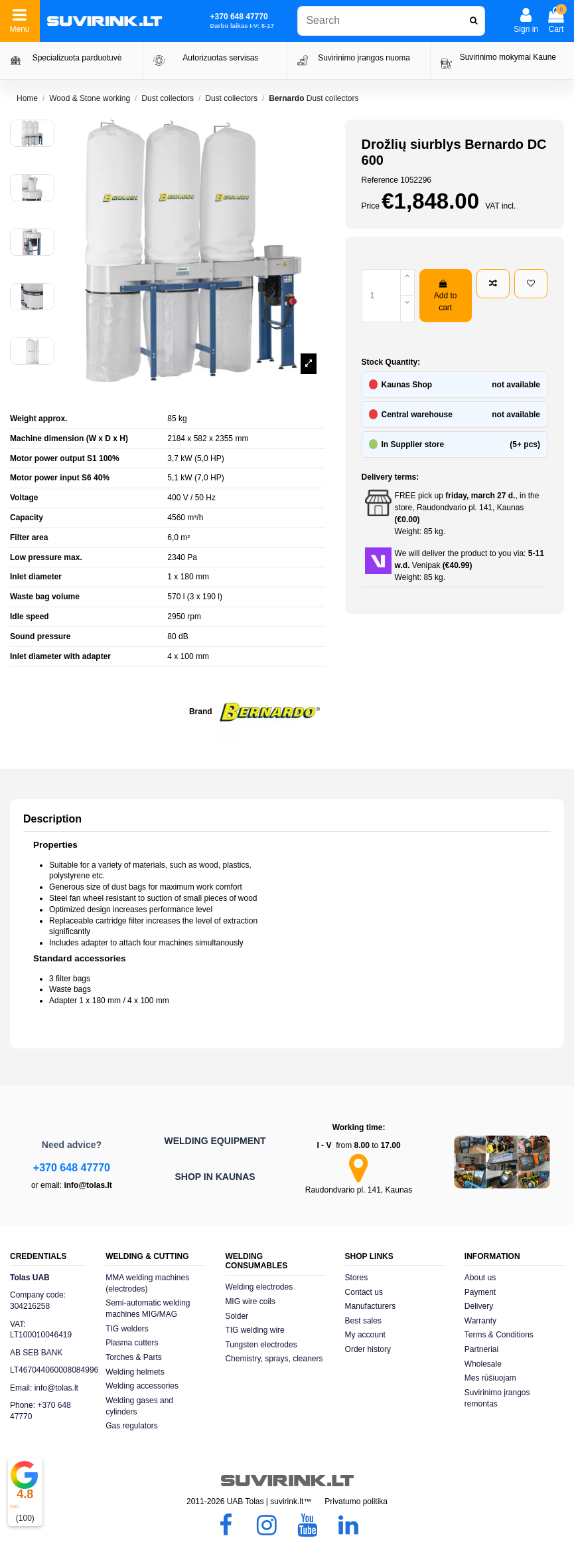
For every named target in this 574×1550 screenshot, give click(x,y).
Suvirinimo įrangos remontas (497, 1398)
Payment (480, 1292)
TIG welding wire (254, 1330)
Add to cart (445, 296)
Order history (368, 1349)
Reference (380, 180)
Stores (356, 1277)
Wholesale (483, 1364)
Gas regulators (132, 1425)
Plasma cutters (132, 1342)
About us (480, 1277)
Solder (236, 1316)
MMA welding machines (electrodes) (147, 1283)
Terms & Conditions (499, 1334)
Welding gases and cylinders (139, 1406)
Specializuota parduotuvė (77, 57)
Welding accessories (142, 1386)
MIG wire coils (250, 1301)
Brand (200, 711)
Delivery (479, 1306)
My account (365, 1334)
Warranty (480, 1320)
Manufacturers (370, 1306)
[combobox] (391, 21)
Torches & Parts (134, 1357)
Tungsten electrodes (261, 1344)
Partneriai (481, 1349)
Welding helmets (135, 1372)
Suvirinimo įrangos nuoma (364, 57)
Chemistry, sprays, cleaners (274, 1358)
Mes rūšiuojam (490, 1378)
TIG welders (127, 1328)
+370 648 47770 (71, 1167)
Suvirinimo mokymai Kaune (508, 57)
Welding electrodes (259, 1287)
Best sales (363, 1320)
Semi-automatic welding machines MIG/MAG (148, 1308)
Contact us (364, 1292)
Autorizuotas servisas (220, 57)
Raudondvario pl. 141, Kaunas (358, 1190)
